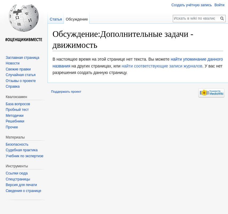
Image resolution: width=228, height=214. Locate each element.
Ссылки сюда (17, 173)
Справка (13, 86)
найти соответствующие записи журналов (162, 66)
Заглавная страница (22, 58)
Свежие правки (18, 69)
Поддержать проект (66, 91)
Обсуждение (77, 19)
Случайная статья (20, 75)
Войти (219, 5)
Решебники (15, 121)
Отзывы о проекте (21, 81)
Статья (56, 19)
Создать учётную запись (191, 5)
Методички (14, 116)
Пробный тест (17, 110)
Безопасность (17, 144)
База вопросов (18, 104)
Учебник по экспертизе (24, 156)
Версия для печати (21, 185)
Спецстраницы (18, 179)
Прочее (12, 127)
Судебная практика (21, 150)
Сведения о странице (23, 191)
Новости (12, 63)
